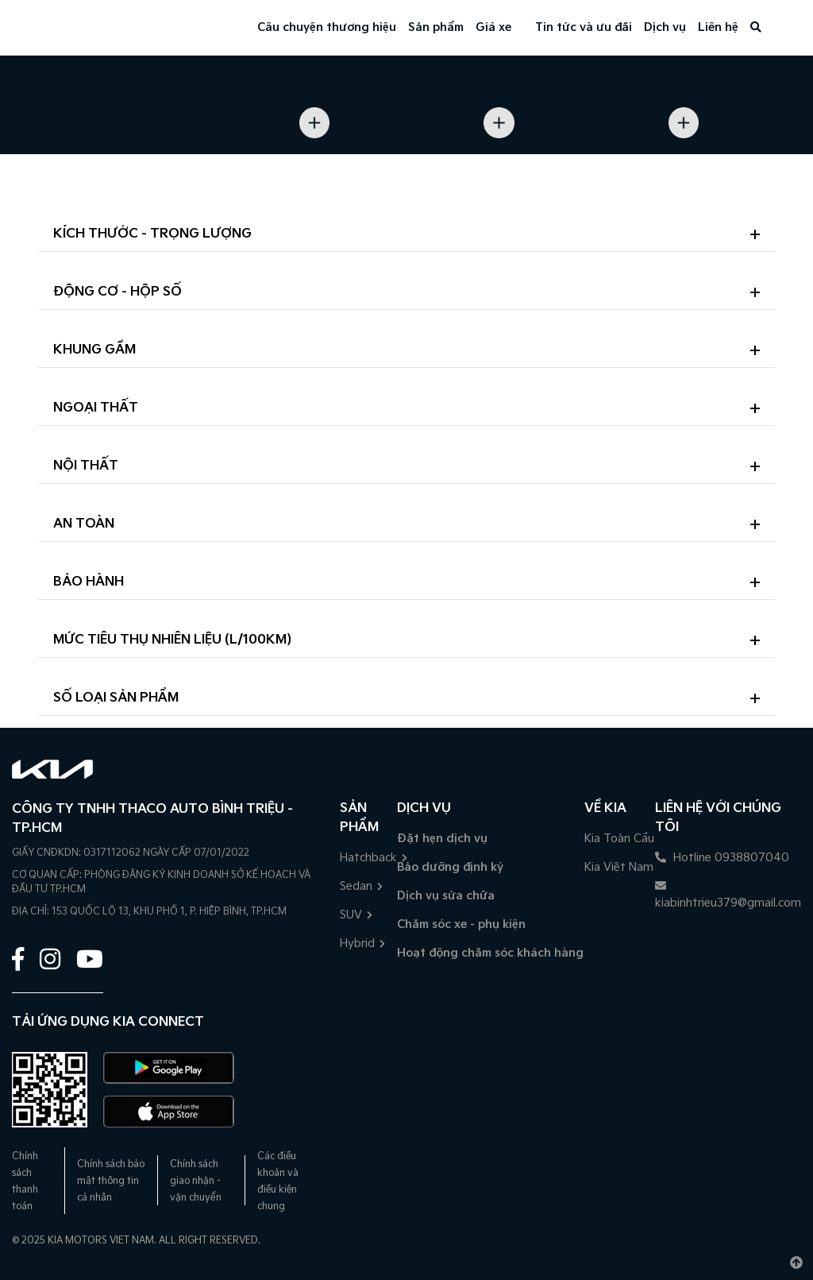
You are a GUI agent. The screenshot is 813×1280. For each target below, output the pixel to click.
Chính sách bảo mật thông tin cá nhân (110, 1181)
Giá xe (493, 27)
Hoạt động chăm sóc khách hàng (490, 953)
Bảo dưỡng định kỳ (450, 867)
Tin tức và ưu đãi (583, 27)
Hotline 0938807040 (722, 857)
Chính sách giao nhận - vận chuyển (196, 1181)
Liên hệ (718, 27)
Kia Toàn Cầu (619, 838)
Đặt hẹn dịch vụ (442, 838)
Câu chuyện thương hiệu (326, 27)
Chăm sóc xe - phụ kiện (461, 924)
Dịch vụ (665, 27)
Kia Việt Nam (618, 867)
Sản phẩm (436, 27)
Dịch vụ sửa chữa (446, 896)
